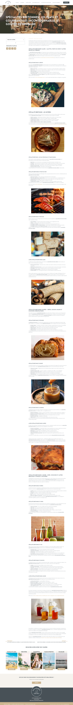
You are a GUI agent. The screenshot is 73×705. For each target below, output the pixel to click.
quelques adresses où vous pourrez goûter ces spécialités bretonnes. (54, 124)
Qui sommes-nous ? (36, 2)
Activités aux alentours (46, 2)
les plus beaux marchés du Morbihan (47, 57)
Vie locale (40, 38)
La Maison (22, 2)
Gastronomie (36, 38)
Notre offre (28, 2)
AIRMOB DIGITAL (66, 704)
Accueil (17, 2)
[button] (23, 39)
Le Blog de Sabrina (56, 2)
